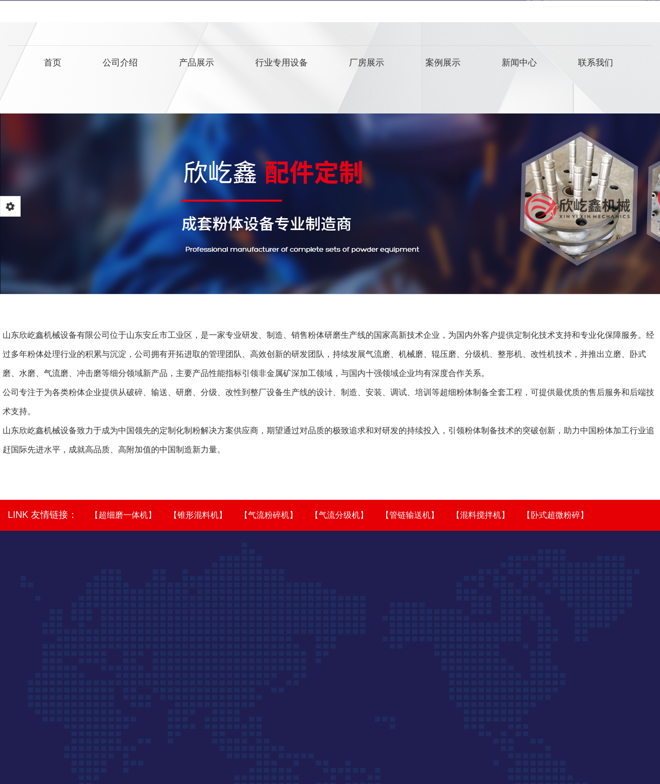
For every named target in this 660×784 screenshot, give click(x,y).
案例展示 (442, 65)
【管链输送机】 (410, 515)
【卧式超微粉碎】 (555, 515)
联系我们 (595, 65)
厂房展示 (366, 65)
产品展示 (196, 65)
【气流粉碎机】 (269, 515)
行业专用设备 (281, 65)
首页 (52, 65)
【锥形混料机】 (198, 515)
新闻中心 (519, 65)
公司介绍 (120, 65)
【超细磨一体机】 (123, 515)
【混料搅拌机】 (480, 515)
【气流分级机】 (339, 515)
